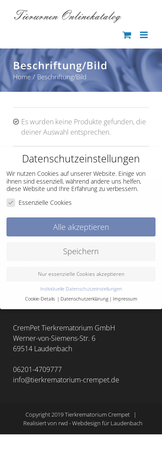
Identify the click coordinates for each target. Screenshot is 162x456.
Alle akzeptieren (81, 226)
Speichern (81, 251)
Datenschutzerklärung (84, 299)
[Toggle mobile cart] (127, 34)
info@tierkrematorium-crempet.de (66, 380)
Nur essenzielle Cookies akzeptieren (81, 274)
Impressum (125, 299)
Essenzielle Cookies (39, 202)
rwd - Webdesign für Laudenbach (100, 423)
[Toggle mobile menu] (144, 34)
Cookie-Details (40, 299)
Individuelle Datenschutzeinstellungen (81, 289)
